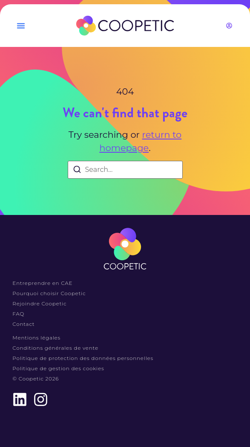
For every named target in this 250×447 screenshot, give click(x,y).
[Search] (77, 171)
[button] (20, 25)
